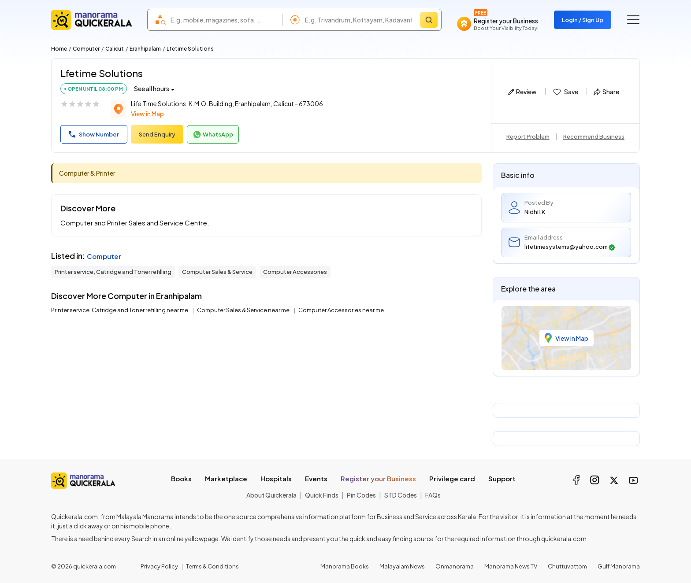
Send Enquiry (157, 134)
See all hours (151, 88)
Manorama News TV (510, 566)
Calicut (114, 48)
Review (522, 92)
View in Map (147, 114)
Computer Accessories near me (341, 310)
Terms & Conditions (212, 566)
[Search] (429, 20)
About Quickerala (271, 495)
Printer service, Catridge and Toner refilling (113, 271)
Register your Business (378, 478)
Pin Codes (361, 495)
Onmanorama (454, 566)
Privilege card (452, 478)
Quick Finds (321, 495)
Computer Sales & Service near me (243, 310)
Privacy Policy (159, 566)
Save (565, 92)
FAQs (433, 495)
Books (181, 478)
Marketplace (226, 478)
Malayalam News (402, 566)
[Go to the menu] (633, 19)
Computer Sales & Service (217, 271)
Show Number (94, 134)
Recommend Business (593, 136)
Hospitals (276, 478)
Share (606, 92)
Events (316, 478)
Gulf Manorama (619, 566)
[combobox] (224, 19)
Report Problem (528, 136)
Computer (86, 48)
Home (59, 48)
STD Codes (400, 495)
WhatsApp (213, 135)
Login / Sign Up (582, 19)
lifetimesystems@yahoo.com (569, 247)
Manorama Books (344, 566)
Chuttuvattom (567, 566)
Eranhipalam (145, 48)
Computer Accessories (295, 271)
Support (502, 478)
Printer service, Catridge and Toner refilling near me (120, 310)
